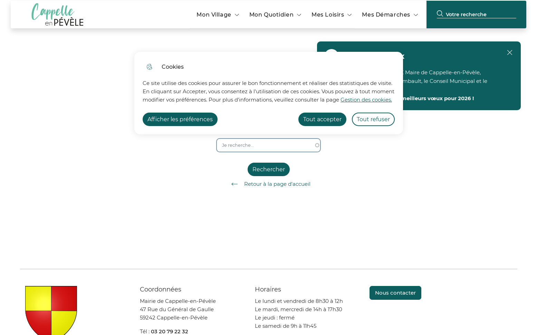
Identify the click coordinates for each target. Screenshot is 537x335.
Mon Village (213, 14)
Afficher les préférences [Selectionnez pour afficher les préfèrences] (180, 119)
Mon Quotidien (271, 14)
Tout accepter (322, 119)
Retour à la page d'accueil (268, 184)
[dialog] (268, 93)
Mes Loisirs (327, 14)
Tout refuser (373, 119)
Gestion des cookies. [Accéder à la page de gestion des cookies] (366, 99)
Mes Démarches (386, 14)
